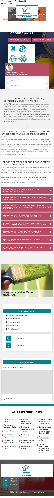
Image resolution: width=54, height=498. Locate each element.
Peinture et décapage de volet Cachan (27, 429)
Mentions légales (38, 492)
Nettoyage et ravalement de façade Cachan (26, 421)
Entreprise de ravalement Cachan (10, 426)
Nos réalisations (19, 40)
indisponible (7, 1)
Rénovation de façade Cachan (9, 442)
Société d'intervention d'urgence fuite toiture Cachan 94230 (44, 449)
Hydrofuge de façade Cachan (9, 436)
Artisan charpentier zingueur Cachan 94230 (45, 439)
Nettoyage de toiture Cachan (10, 447)
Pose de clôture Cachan (26, 448)
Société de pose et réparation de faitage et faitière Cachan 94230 (45, 430)
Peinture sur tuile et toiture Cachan (27, 442)
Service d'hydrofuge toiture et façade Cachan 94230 (45, 421)
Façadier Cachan (9, 431)
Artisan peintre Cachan (9, 420)
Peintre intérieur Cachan (26, 436)
